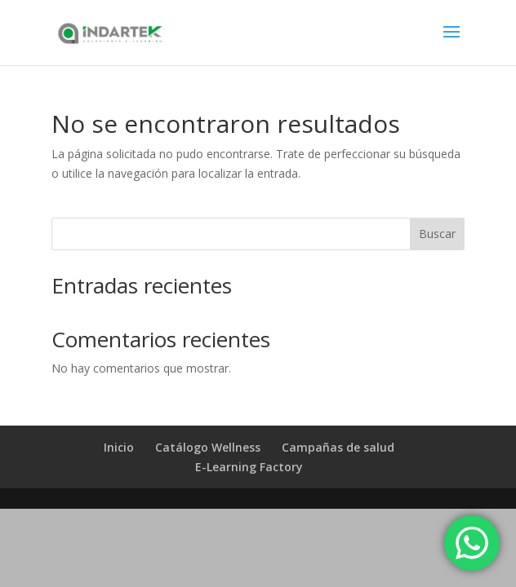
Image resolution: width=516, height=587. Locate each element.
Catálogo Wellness (207, 447)
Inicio (119, 447)
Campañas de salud (338, 447)
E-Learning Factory (249, 466)
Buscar (437, 233)
